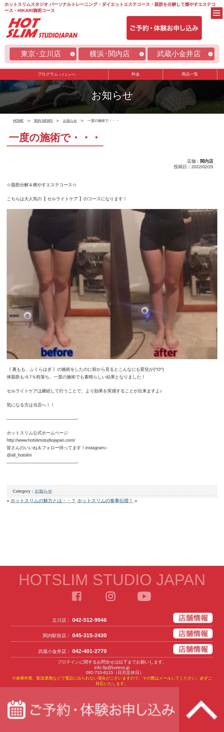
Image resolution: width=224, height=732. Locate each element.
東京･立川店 (41, 54)
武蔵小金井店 (179, 54)
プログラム (57, 74)
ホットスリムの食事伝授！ (105, 500)
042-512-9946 (89, 620)
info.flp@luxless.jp (112, 667)
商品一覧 (190, 74)
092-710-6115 (99, 672)
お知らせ (43, 491)
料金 (136, 74)
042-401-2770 (89, 651)
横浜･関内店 (110, 54)
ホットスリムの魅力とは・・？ (43, 500)
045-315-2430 (89, 635)
